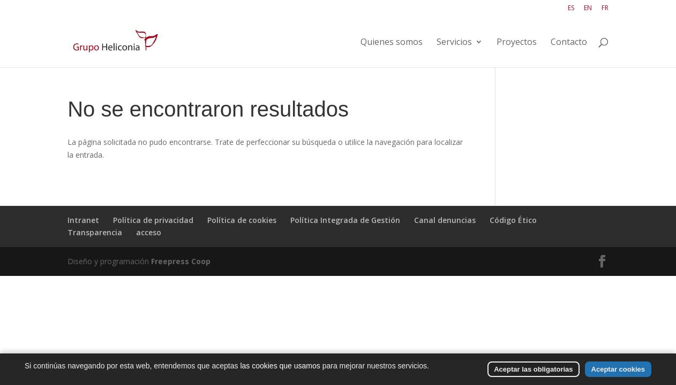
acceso (148, 232)
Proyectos (517, 43)
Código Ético (513, 220)
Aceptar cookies (618, 369)
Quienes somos (391, 43)
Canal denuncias (445, 220)
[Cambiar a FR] (605, 10)
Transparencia (94, 232)
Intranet (83, 220)
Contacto (569, 43)
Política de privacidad (153, 220)
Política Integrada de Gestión (345, 220)
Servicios (454, 43)
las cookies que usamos (280, 365)
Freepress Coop (181, 261)
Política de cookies (241, 220)
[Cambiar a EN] (588, 10)
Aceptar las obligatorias (533, 369)
